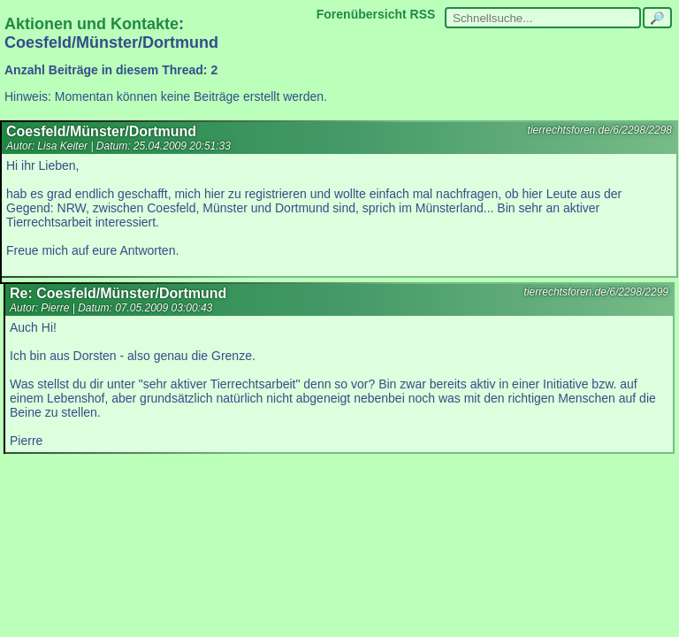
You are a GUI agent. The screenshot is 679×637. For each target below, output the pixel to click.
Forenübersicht (362, 14)
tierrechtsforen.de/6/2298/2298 (600, 130)
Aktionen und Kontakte (91, 24)
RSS (423, 14)
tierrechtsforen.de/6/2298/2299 (596, 292)
